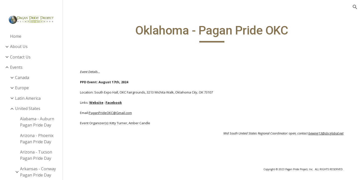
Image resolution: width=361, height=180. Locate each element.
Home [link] (15, 36)
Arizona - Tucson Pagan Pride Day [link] (36, 155)
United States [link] (27, 108)
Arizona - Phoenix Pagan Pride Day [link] (36, 138)
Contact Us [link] (20, 57)
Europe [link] (22, 87)
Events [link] (16, 67)
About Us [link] (19, 46)
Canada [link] (22, 77)
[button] (355, 7)
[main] (212, 32)
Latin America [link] (28, 98)
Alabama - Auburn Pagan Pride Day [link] (37, 122)
